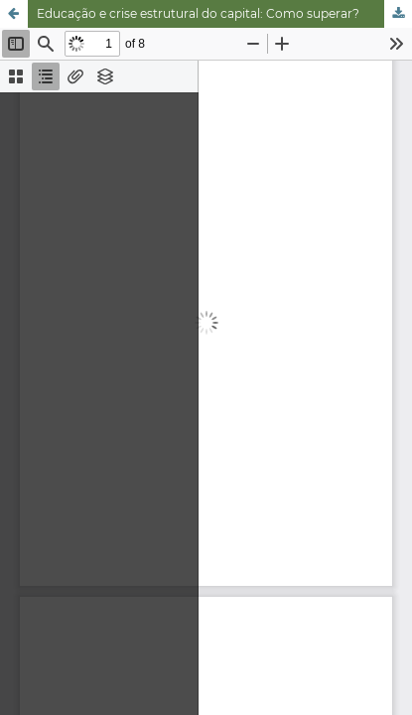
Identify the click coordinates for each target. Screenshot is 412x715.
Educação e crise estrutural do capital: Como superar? (198, 13)
